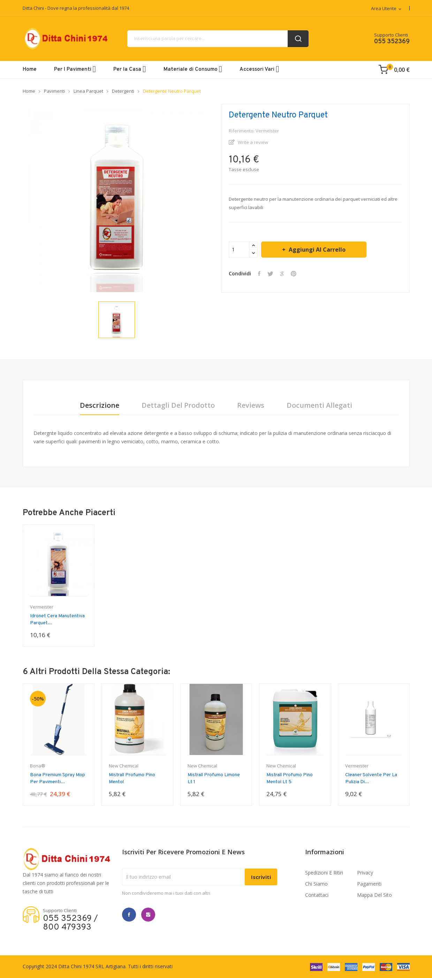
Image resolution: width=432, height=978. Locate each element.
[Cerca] (218, 38)
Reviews (250, 405)
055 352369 (392, 42)
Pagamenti (369, 883)
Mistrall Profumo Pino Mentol (132, 778)
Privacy (365, 872)
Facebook (129, 915)
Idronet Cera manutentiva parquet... (57, 619)
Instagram (148, 915)
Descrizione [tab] (99, 405)
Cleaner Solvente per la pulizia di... (371, 778)
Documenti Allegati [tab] (319, 405)
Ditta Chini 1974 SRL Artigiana (92, 966)
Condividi (259, 273)
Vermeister (41, 607)
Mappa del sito (374, 895)
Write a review (252, 142)
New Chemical (123, 766)
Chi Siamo (316, 883)
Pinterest (293, 273)
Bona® (37, 766)
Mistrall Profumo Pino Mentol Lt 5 (289, 778)
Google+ (282, 273)
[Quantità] (239, 250)
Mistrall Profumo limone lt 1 (214, 778)
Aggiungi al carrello (316, 249)
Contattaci (316, 895)
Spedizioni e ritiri (324, 872)
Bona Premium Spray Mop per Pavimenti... (57, 778)
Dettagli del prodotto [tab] (178, 405)
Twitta (270, 273)
